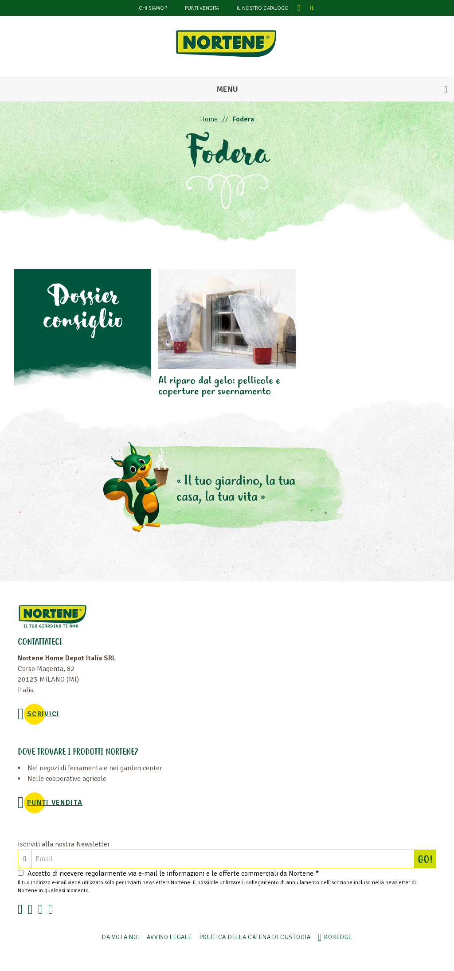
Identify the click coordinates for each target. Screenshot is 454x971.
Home (209, 119)
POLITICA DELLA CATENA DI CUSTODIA (255, 937)
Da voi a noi (121, 937)
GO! (427, 859)
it (311, 8)
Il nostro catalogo (263, 8)
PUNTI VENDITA (202, 8)
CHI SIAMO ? (153, 8)
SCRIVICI (43, 714)
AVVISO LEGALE (169, 937)
